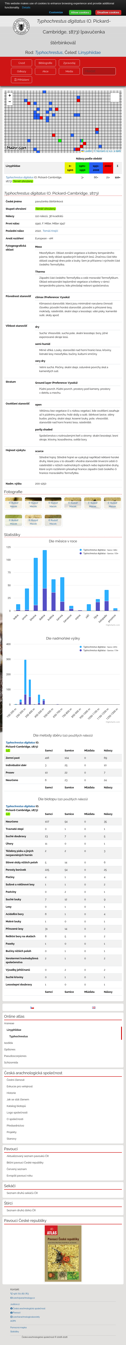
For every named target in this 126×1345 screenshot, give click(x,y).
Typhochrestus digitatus (20, 742)
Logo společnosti (17, 1112)
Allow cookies (80, 12)
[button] (78, 149)
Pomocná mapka (18, 1327)
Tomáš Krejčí (50, 230)
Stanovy (12, 1138)
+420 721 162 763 (20, 1293)
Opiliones (9, 1049)
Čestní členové (16, 1079)
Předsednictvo (15, 1125)
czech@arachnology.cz (23, 1298)
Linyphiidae (89, 52)
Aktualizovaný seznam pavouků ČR (28, 1156)
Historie (11, 1092)
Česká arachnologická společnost (28, 1308)
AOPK (13, 1321)
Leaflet (86, 151)
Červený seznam (17, 1169)
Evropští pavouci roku (20, 1175)
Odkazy (21, 71)
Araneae (9, 1023)
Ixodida (8, 1042)
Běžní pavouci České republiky (25, 1162)
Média (69, 71)
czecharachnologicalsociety (26, 1317)
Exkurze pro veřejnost (20, 1086)
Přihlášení (23, 79)
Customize (56, 12)
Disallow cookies (108, 12)
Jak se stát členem (18, 1099)
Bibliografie (45, 63)
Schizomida (11, 1062)
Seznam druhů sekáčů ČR (22, 1193)
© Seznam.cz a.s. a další (107, 151)
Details (26, 7)
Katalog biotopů (16, 1106)
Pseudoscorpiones (15, 1056)
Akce (45, 71)
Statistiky (14, 1331)
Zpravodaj (69, 63)
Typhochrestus (18, 1036)
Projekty (12, 1132)
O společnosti (15, 1119)
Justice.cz (15, 1304)
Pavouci (16, 1312)
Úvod (21, 63)
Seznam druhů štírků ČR (21, 1210)
